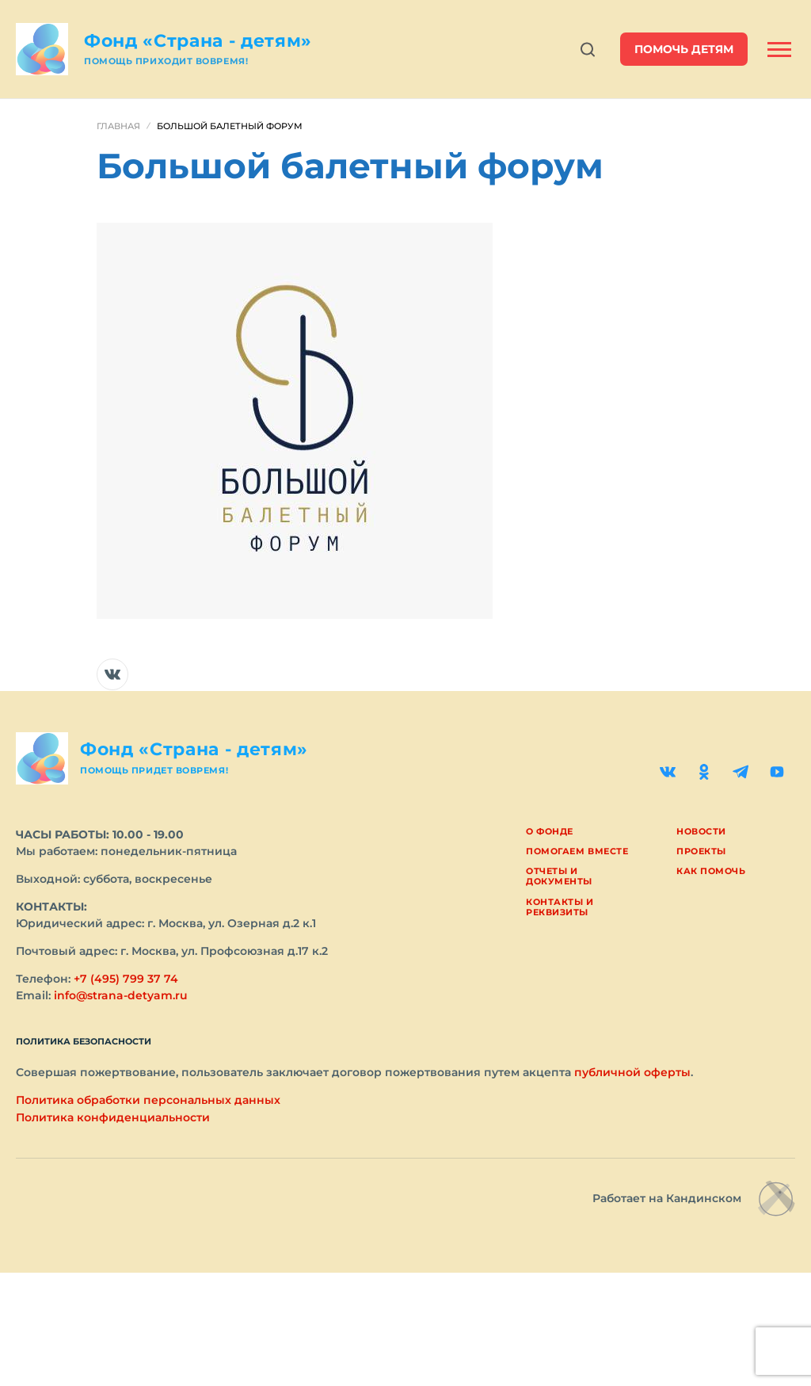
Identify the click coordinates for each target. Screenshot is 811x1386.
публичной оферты (632, 1072)
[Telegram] (740, 772)
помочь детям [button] (683, 49)
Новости (701, 831)
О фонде (549, 831)
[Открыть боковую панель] (779, 49)
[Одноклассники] (704, 772)
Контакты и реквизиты (560, 907)
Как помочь (711, 870)
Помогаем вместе (577, 851)
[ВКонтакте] (667, 772)
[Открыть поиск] (587, 49)
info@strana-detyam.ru (121, 995)
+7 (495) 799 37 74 (126, 979)
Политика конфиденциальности (113, 1117)
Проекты (701, 851)
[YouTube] (777, 772)
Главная (118, 126)
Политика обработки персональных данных (148, 1100)
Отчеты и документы (559, 876)
